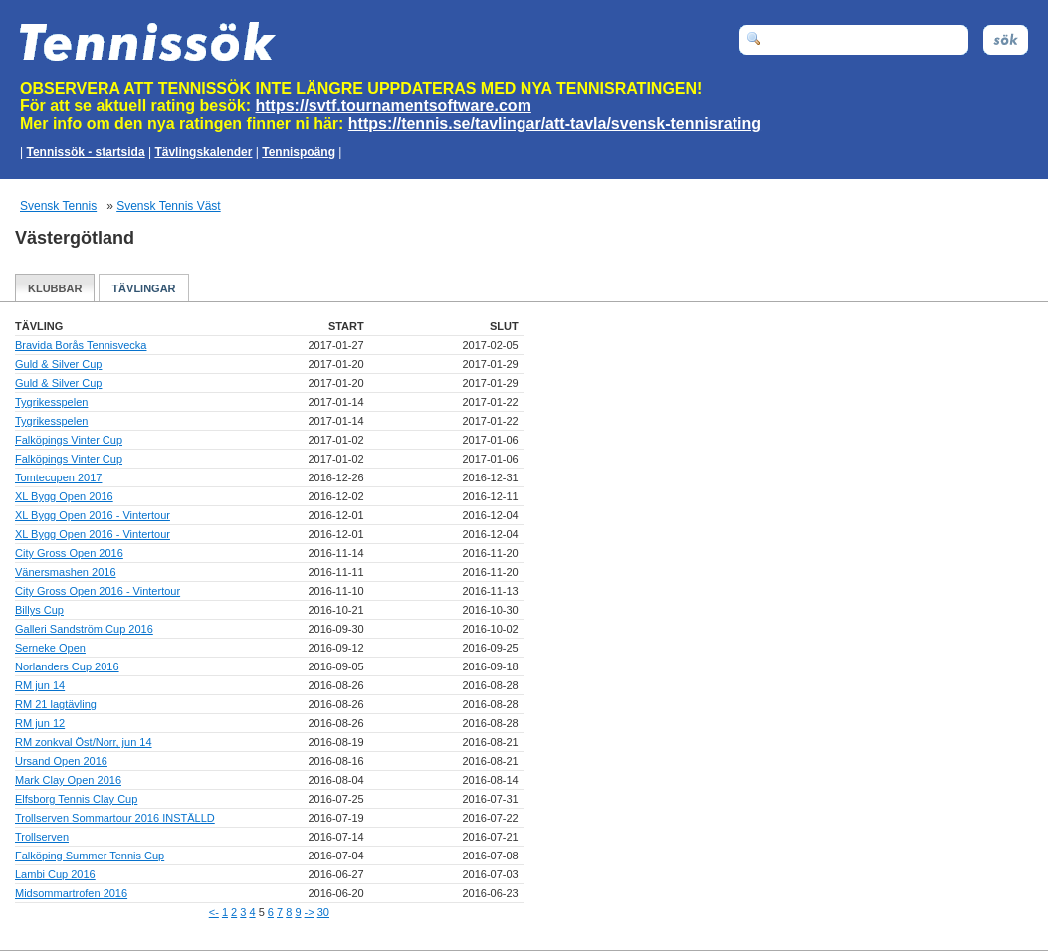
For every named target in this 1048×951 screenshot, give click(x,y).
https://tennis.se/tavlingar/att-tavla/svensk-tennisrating (554, 123)
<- (214, 912)
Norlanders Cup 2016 (67, 666)
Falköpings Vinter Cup (68, 440)
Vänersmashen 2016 (65, 572)
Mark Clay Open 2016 (68, 780)
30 (323, 912)
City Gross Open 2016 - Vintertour (97, 591)
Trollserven (42, 837)
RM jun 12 (40, 723)
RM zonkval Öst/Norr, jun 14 (83, 742)
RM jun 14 (40, 685)
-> (309, 912)
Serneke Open (50, 648)
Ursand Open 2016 (61, 761)
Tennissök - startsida (85, 152)
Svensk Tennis (58, 206)
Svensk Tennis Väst (168, 206)
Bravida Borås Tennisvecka (80, 345)
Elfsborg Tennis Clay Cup (76, 799)
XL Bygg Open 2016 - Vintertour (92, 515)
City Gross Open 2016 (69, 553)
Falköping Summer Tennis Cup (89, 855)
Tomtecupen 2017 (58, 477)
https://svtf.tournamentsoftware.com (393, 105)
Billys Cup (39, 610)
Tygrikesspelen (51, 402)
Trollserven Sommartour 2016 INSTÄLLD (115, 818)
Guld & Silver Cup (58, 364)
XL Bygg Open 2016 (64, 496)
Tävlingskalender (203, 152)
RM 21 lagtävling (56, 704)
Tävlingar (143, 288)
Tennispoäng (298, 152)
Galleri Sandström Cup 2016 (84, 629)
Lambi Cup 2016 (55, 874)
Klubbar (55, 288)
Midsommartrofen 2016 (71, 893)
